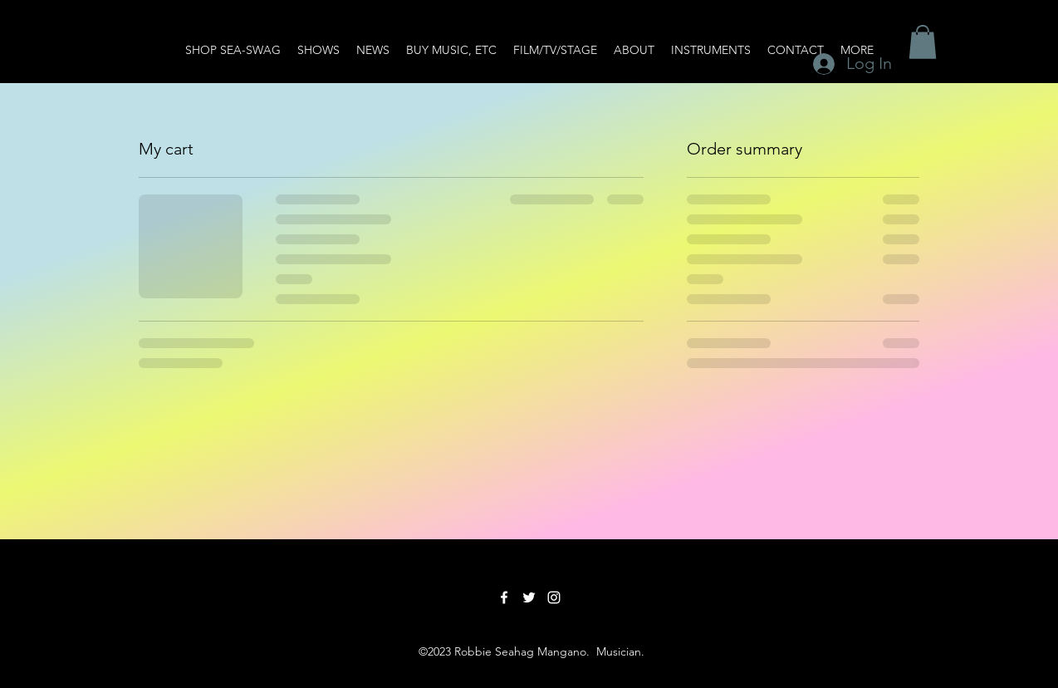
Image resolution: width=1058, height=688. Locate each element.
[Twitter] (529, 597)
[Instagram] (554, 597)
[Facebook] (504, 597)
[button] (923, 42)
